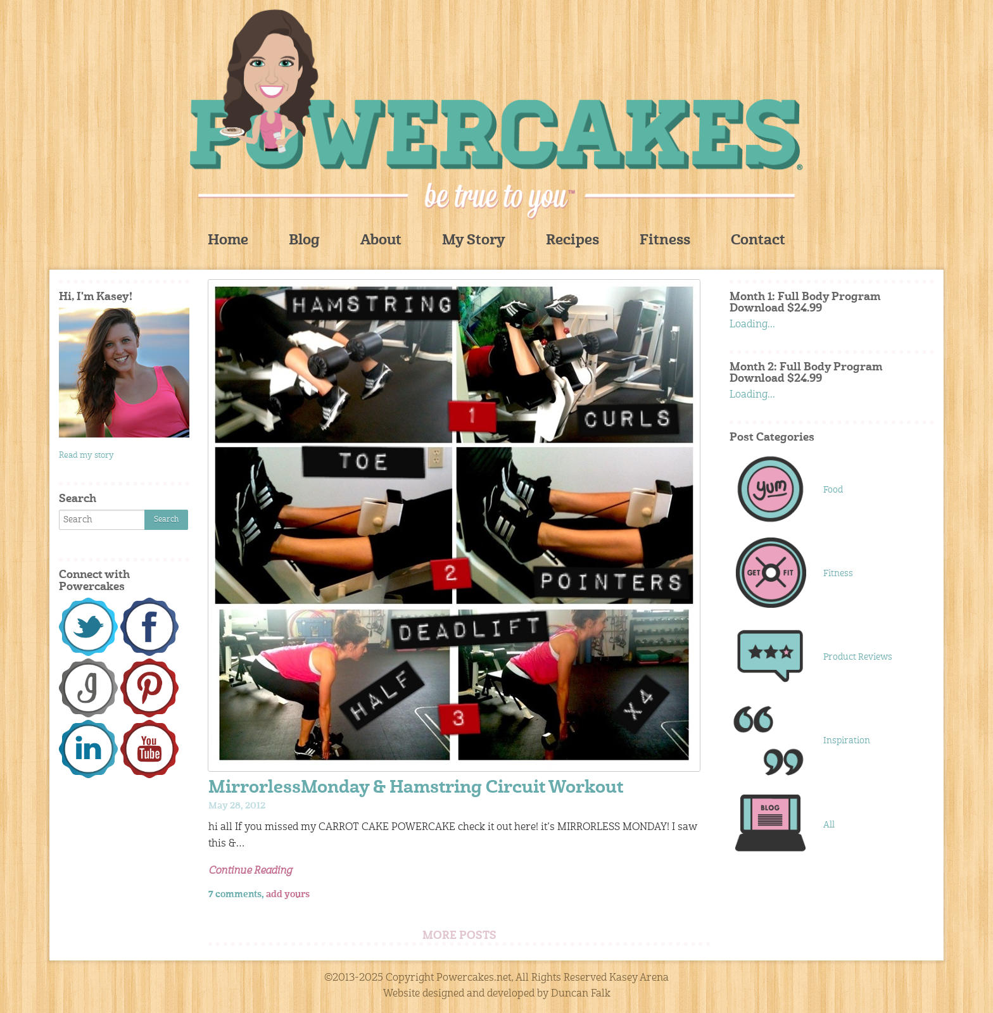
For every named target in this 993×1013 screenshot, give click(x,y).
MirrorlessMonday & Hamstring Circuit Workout (415, 788)
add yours (288, 894)
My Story (473, 241)
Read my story (86, 455)
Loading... (752, 325)
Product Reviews (857, 657)
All (829, 825)
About (381, 241)
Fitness (665, 241)
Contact (758, 241)
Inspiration (846, 740)
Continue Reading (250, 871)
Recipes (572, 241)
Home (228, 241)
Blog (304, 241)
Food (833, 490)
